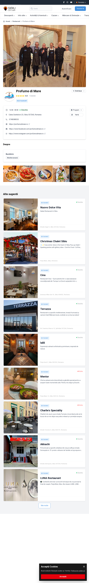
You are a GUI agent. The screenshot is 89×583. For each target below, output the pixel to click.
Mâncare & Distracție (71, 15)
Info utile (22, 15)
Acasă (8, 21)
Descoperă (9, 15)
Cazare (55, 15)
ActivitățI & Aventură (39, 15)
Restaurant (16, 21)
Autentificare (66, 9)
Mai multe (44, 505)
